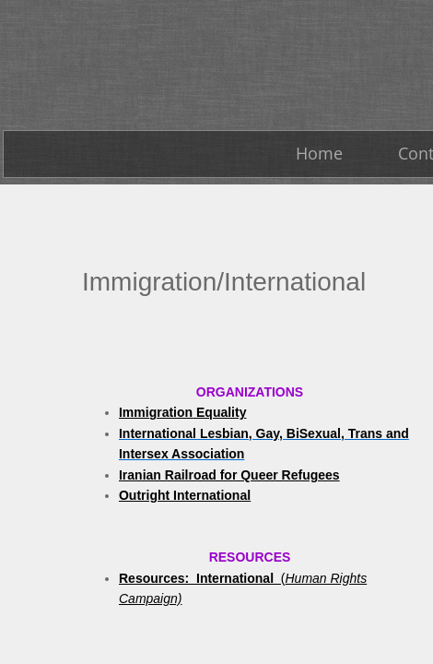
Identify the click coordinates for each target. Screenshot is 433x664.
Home (319, 153)
